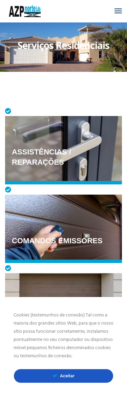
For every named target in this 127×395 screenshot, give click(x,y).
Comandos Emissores (57, 240)
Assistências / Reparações (41, 157)
